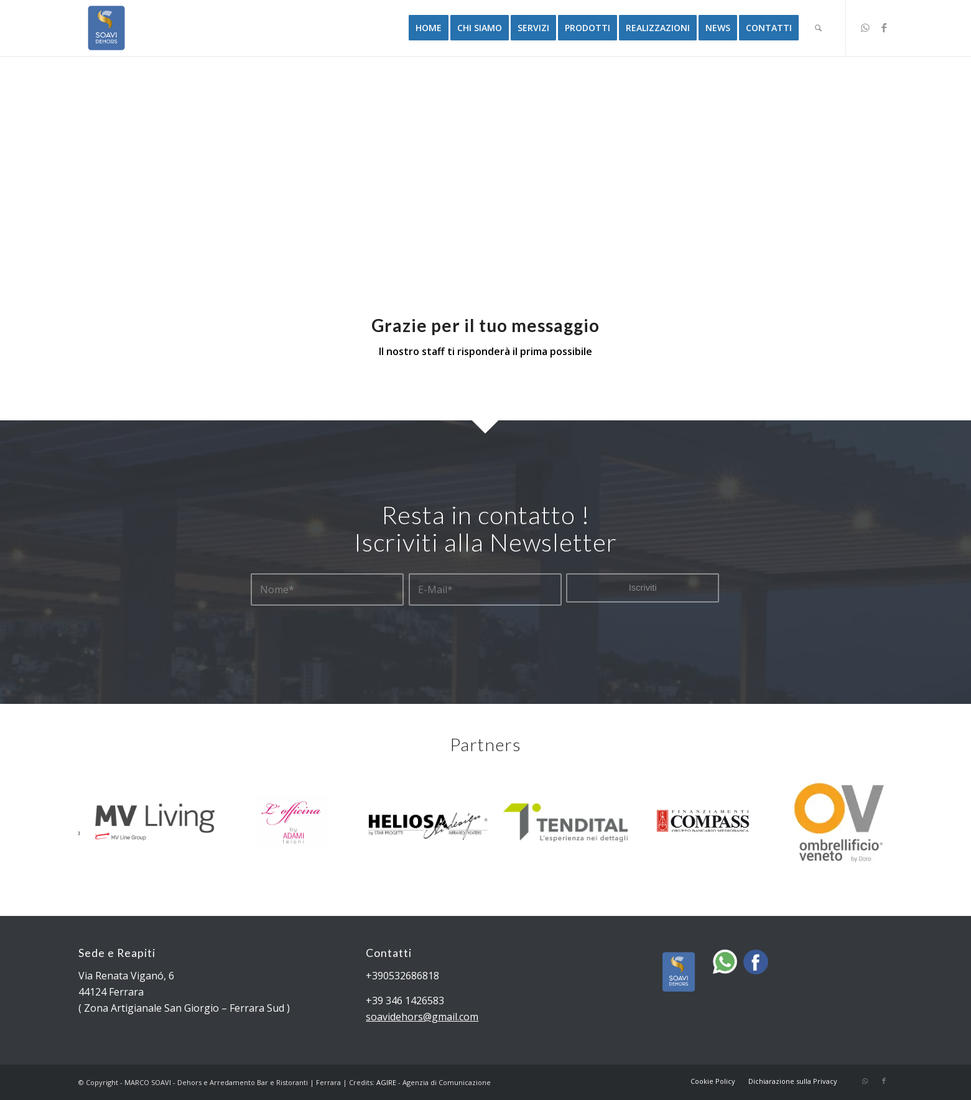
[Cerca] (818, 28)
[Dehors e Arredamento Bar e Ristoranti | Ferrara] (106, 28)
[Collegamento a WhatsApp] (865, 27)
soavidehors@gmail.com (422, 1017)
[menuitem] (429, 28)
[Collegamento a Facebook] (884, 27)
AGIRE (386, 1082)
